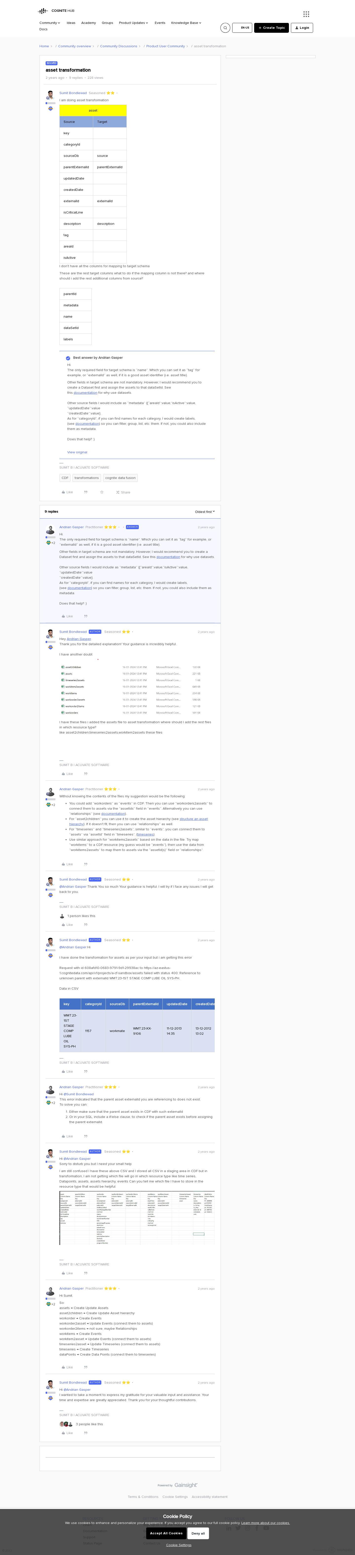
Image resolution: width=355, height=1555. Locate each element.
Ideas (71, 23)
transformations (87, 478)
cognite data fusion (120, 478)
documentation (85, 393)
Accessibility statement (210, 1497)
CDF (65, 478)
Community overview (74, 46)
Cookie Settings (175, 1497)
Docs (43, 29)
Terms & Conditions (143, 1497)
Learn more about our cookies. (265, 1523)
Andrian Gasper (71, 527)
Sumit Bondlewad (73, 93)
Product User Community (165, 46)
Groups (107, 23)
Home (44, 46)
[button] (242, 28)
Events (160, 23)
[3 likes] (81, 1424)
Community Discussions (118, 46)
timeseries (145, 834)
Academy (88, 23)
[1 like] (77, 915)
